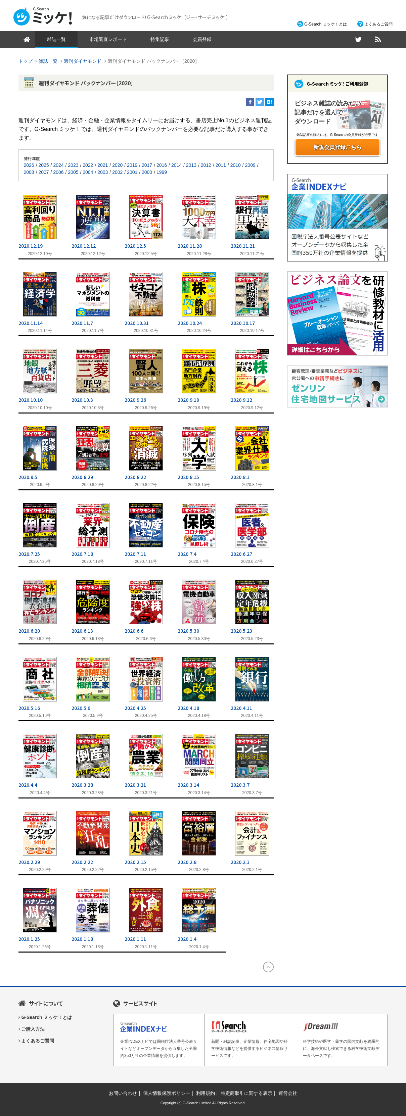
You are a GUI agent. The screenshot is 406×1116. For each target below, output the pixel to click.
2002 (117, 172)
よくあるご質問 (378, 24)
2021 (102, 165)
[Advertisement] (337, 518)
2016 (161, 165)
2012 (206, 165)
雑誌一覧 (56, 39)
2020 (117, 165)
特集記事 (159, 39)
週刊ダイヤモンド (82, 61)
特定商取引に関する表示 (246, 1093)
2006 (58, 172)
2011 (221, 165)
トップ (25, 61)
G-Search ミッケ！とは (325, 24)
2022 (88, 165)
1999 (161, 172)
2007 (43, 172)
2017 (147, 165)
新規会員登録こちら (337, 147)
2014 (176, 165)
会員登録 (202, 39)
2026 (29, 165)
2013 (191, 165)
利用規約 (205, 1093)
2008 (29, 172)
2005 (73, 172)
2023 (73, 165)
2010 (235, 165)
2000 (147, 172)
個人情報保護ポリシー (166, 1093)
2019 (132, 165)
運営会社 (287, 1093)
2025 (43, 165)
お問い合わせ (123, 1093)
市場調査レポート (108, 39)
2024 (58, 165)
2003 (102, 172)
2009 (250, 165)
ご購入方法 (33, 1029)
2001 (132, 172)
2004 (88, 172)
